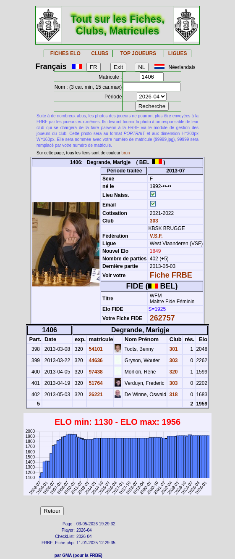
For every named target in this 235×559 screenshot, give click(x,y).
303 (153, 221)
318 (173, 394)
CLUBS (99, 53)
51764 (95, 383)
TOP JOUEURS (138, 53)
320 (173, 372)
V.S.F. (156, 236)
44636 (95, 360)
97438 (95, 372)
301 (173, 349)
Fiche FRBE (171, 275)
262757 (162, 318)
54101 (95, 349)
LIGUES (177, 53)
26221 (95, 394)
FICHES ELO (65, 53)
